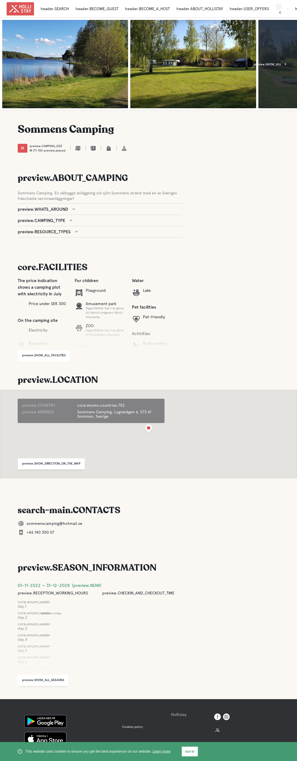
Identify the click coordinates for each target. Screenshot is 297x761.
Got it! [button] (189, 751)
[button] (148, 429)
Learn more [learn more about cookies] (161, 751)
